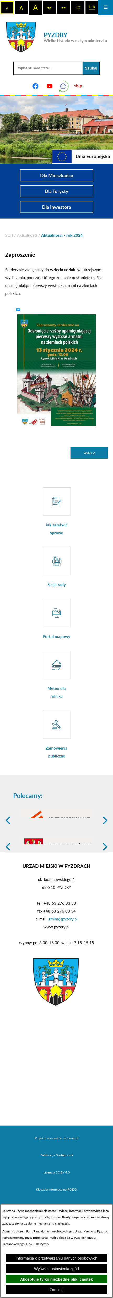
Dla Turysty (56, 191)
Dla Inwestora (56, 207)
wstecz (89, 452)
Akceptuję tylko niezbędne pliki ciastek (56, 1279)
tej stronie (54, 1217)
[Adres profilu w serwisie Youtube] (49, 86)
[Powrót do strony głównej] (9, 235)
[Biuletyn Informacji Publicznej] (77, 86)
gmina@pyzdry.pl (63, 951)
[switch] (49, 7)
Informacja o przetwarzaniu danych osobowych (57, 1258)
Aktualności (27, 235)
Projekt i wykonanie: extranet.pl (56, 1170)
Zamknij (56, 1289)
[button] (56, 369)
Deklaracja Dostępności (56, 1188)
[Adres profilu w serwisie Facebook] (35, 86)
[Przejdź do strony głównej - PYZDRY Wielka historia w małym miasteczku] (56, 37)
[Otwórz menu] (105, 7)
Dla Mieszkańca (56, 175)
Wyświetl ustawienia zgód (56, 1268)
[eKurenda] (63, 86)
